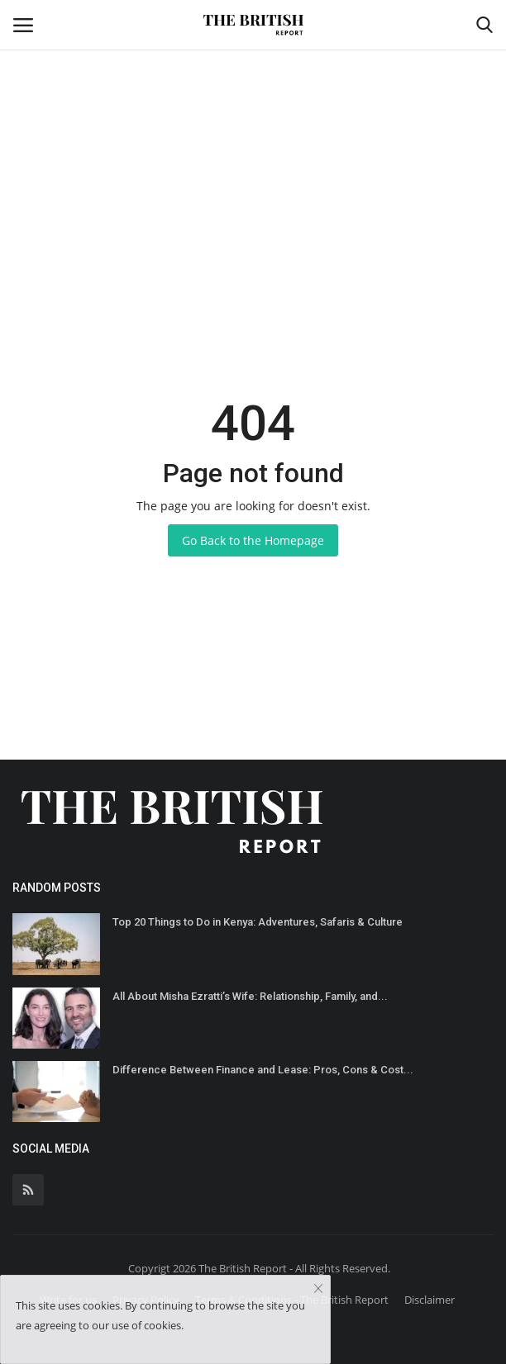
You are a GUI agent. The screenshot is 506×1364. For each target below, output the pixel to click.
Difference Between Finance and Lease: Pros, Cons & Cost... (262, 1069)
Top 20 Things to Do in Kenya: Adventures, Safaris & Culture (257, 922)
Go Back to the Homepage (253, 540)
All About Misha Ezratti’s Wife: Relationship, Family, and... (250, 996)
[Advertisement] (253, 123)
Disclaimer (429, 1299)
